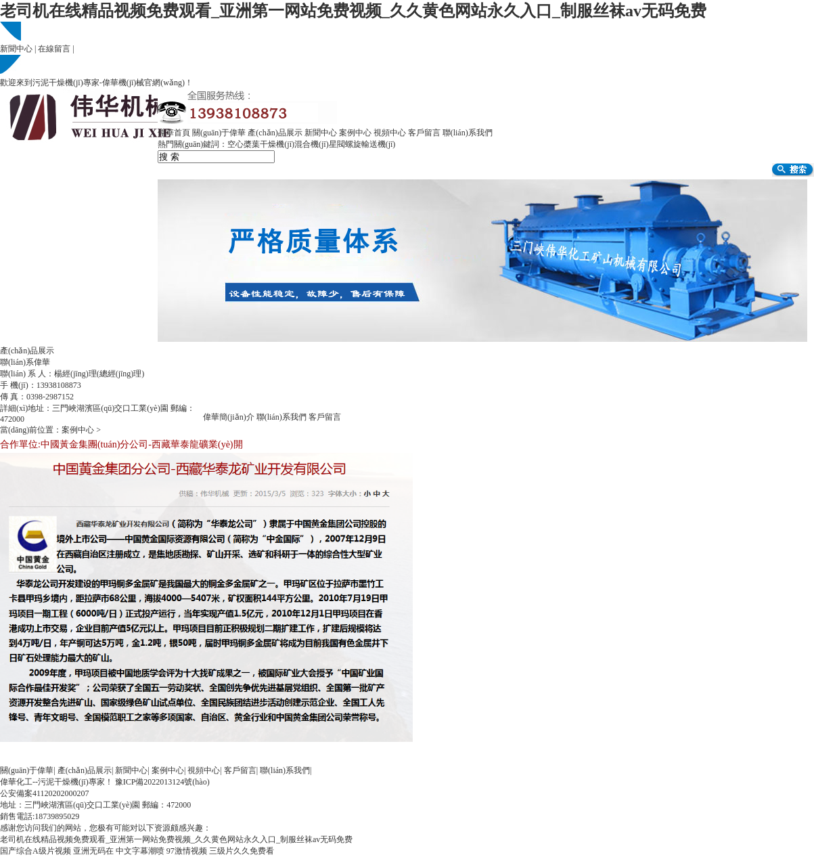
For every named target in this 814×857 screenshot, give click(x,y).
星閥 (337, 144)
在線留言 (54, 48)
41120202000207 (60, 793)
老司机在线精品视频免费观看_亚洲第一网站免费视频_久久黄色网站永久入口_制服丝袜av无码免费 (353, 11)
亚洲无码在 (93, 851)
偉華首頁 (174, 132)
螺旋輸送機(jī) (370, 144)
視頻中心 (390, 132)
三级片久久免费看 (241, 851)
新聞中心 (16, 48)
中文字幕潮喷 (140, 851)
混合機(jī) (311, 144)
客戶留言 (424, 132)
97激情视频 (186, 851)
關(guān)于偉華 (219, 132)
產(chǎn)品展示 (275, 132)
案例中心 (355, 132)
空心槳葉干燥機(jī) (260, 144)
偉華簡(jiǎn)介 (228, 417)
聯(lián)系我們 (468, 132)
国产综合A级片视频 (35, 851)
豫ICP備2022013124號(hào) (162, 782)
